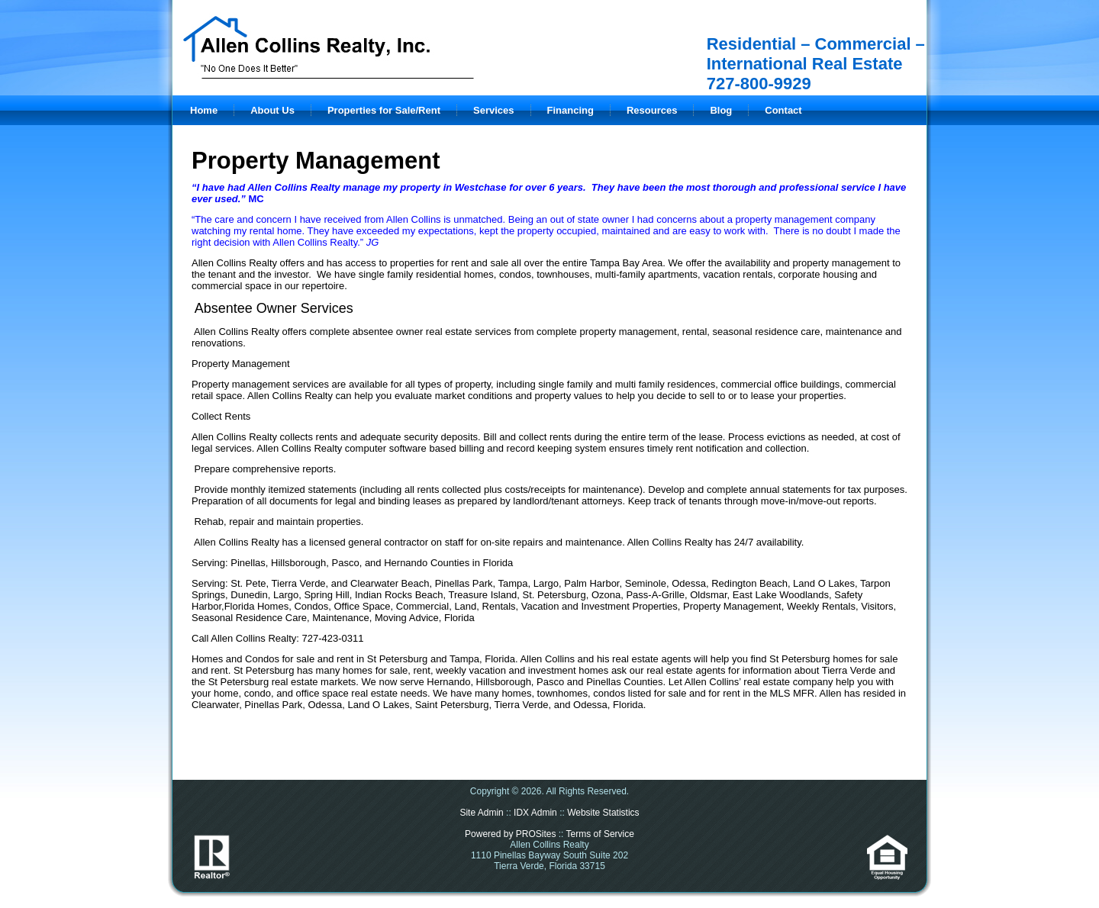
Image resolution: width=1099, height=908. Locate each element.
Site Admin (481, 812)
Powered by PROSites (510, 834)
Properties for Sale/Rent (383, 110)
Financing (570, 110)
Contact (783, 110)
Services (493, 110)
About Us (272, 110)
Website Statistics (603, 812)
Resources (652, 110)
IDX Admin (535, 812)
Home (204, 110)
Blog (721, 110)
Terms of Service (600, 834)
